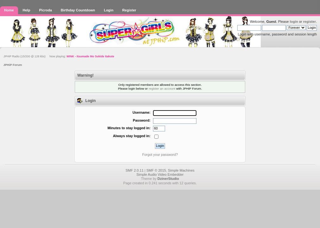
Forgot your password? (160, 154)
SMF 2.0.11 (134, 170)
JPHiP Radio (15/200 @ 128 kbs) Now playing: (58, 56)
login (294, 21)
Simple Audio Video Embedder (159, 174)
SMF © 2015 (156, 170)
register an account (162, 88)
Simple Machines (181, 170)
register (309, 21)
